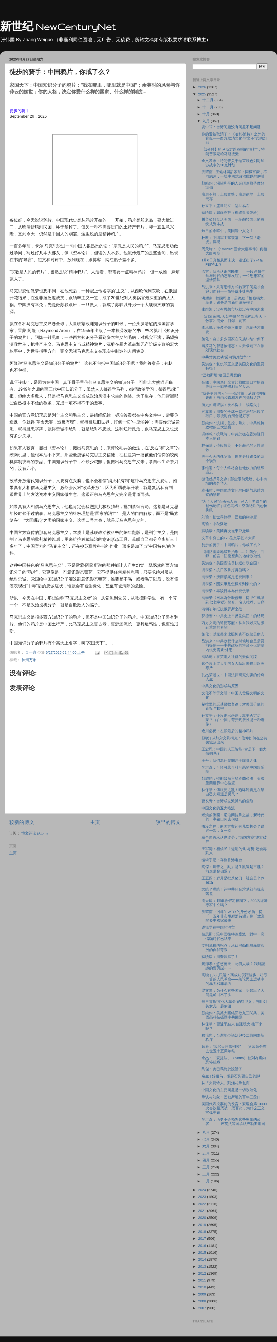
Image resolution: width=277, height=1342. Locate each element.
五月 (206, 1153)
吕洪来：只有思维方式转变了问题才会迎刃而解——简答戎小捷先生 (233, 289)
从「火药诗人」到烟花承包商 (226, 1083)
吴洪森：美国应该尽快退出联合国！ (231, 563)
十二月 (208, 100)
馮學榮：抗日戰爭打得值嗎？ (226, 570)
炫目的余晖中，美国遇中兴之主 (227, 231)
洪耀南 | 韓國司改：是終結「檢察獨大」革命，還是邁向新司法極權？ (234, 300)
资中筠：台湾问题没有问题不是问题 (231, 127)
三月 (206, 1167)
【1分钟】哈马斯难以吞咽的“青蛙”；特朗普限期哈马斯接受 (233, 151)
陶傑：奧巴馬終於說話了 (222, 1069)
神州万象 (29, 660)
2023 (202, 1197)
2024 (202, 1190)
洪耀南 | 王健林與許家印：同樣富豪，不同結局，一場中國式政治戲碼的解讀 (234, 174)
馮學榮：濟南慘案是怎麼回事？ (227, 577)
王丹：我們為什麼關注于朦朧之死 (229, 761)
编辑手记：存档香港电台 (222, 860)
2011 (202, 1280)
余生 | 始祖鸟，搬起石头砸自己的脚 (231, 1076)
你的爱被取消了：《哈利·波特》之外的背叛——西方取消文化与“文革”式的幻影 (234, 138)
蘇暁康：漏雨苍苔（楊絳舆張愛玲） (231, 213)
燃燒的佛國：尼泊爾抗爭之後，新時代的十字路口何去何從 (233, 817)
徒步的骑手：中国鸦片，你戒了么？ (231, 545)
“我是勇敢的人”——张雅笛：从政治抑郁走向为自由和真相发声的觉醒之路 (234, 395)
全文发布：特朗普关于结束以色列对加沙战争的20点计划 (233, 163)
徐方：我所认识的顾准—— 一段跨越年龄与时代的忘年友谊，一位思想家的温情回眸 (233, 276)
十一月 (208, 107)
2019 (202, 1225)
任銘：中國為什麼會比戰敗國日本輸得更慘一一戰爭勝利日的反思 (233, 384)
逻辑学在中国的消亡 (218, 927)
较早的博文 (168, 822)
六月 (206, 1146)
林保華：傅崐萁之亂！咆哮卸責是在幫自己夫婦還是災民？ (233, 792)
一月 (206, 1181)
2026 (202, 87)
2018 (202, 1232)
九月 (206, 121)
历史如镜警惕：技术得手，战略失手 (231, 405)
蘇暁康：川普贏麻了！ (220, 957)
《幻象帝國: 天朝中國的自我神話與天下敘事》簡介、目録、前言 (234, 319)
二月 (206, 1174)
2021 (202, 1211)
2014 (202, 1259)
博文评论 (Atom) (34, 833)
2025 (202, 94)
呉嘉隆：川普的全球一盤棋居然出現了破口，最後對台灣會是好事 (233, 414)
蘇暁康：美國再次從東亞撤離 (226, 531)
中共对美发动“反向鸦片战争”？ (227, 357)
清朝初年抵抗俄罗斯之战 (222, 609)
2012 (202, 1273)
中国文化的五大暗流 (218, 808)
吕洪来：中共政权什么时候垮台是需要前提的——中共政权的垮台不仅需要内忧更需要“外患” (233, 645)
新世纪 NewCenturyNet (58, 26)
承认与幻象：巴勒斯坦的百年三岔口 (231, 1097)
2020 (202, 1218)
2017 (202, 1238)
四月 (206, 1160)
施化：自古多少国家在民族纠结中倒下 (233, 339)
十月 (206, 114)
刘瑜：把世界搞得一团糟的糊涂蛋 (229, 517)
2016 (202, 1246)
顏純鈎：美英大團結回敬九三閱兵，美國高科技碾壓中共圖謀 (233, 1015)
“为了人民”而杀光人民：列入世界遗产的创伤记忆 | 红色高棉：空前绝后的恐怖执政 (235, 506)
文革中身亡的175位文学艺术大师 (229, 538)
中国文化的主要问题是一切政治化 (229, 1090)
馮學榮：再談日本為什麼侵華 (226, 591)
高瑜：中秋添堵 (214, 524)
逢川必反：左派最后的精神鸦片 (227, 731)
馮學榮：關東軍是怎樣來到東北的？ (231, 584)
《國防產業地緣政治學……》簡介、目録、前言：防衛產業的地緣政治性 (233, 554)
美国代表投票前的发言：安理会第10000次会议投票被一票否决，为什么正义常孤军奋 (234, 1108)
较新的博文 (21, 822)
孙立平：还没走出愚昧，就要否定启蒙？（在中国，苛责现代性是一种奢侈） (233, 720)
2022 (202, 1204)
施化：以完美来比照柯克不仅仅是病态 (233, 634)
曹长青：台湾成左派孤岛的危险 (227, 801)
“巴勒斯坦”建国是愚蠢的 (221, 375)
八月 (206, 1133)
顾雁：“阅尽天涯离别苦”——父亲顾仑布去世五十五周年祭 (234, 1049)
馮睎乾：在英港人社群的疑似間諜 (229, 657)
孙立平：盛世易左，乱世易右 (226, 206)
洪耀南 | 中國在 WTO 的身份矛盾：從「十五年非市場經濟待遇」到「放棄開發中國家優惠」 (233, 916)
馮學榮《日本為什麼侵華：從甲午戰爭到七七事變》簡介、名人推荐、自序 (233, 600)
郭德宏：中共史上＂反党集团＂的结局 (233, 616)
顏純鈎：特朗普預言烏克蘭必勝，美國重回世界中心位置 (233, 781)
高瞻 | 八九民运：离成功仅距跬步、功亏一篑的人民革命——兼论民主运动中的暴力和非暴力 (234, 979)
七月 (206, 1139)
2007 (202, 1308)
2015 (202, 1253)
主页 (95, 822)
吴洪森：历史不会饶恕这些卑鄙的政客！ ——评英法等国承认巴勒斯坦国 (233, 1122)
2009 (202, 1294)
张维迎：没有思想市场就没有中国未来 (233, 309)
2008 (202, 1301)
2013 (202, 1267)
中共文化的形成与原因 (220, 686)
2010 (202, 1287)
